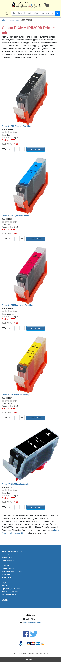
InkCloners (6, 20)
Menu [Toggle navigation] (6, 13)
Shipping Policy (8, 557)
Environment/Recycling (11, 592)
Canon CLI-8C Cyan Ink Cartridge (15, 216)
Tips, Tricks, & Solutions (11, 589)
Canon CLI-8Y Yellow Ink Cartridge (16, 395)
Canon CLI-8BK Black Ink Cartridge (16, 126)
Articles (5, 586)
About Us (5, 554)
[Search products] (33, 13)
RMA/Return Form (9, 595)
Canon (15, 20)
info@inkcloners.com (31, 623)
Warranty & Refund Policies (12, 572)
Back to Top (30, 659)
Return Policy (7, 574)
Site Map (5, 600)
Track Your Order (8, 560)
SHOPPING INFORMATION (12, 552)
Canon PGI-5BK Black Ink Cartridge (16, 484)
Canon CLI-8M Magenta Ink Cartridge (17, 305)
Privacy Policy (7, 577)
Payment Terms (8, 569)
